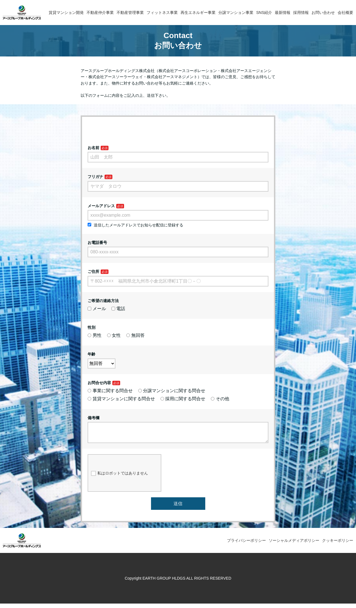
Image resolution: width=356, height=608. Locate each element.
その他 (220, 398)
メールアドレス (101, 206)
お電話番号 (97, 242)
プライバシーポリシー (246, 545)
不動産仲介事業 (100, 12)
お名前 (93, 147)
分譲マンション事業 (235, 12)
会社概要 (345, 12)
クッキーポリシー (337, 545)
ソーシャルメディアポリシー (294, 545)
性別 (91, 327)
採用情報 (301, 12)
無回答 (135, 335)
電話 (118, 308)
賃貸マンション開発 (66, 12)
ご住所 (93, 271)
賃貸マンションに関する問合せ (121, 398)
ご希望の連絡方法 (103, 300)
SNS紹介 (264, 12)
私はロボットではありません (119, 477)
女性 (114, 335)
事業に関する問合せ (110, 390)
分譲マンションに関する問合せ (172, 390)
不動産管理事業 (130, 12)
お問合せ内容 (99, 382)
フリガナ (95, 176)
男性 (95, 335)
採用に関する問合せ (183, 398)
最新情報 (282, 12)
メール (97, 308)
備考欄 (93, 418)
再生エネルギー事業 (198, 12)
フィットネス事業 (162, 12)
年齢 (91, 354)
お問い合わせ (323, 12)
